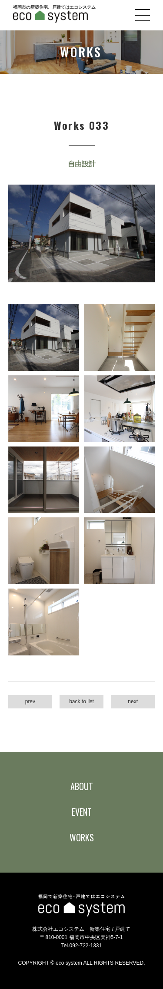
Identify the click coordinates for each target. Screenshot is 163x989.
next (133, 701)
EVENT (82, 811)
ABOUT (81, 786)
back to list (81, 701)
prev (30, 701)
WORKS (82, 837)
